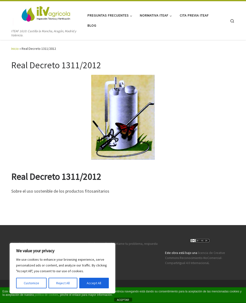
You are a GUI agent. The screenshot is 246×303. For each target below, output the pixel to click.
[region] (62, 268)
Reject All (63, 283)
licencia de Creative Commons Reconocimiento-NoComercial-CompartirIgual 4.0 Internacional (195, 258)
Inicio (15, 48)
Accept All (94, 283)
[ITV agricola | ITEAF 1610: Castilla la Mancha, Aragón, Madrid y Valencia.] (41, 14)
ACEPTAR (123, 299)
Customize (31, 283)
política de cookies (46, 295)
